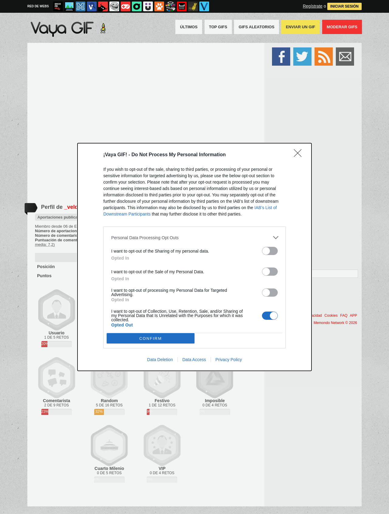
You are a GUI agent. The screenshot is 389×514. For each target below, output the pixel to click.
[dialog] (194, 257)
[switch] (270, 251)
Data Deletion (160, 359)
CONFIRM (150, 338)
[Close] (299, 155)
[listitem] (194, 237)
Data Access (194, 359)
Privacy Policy (228, 359)
